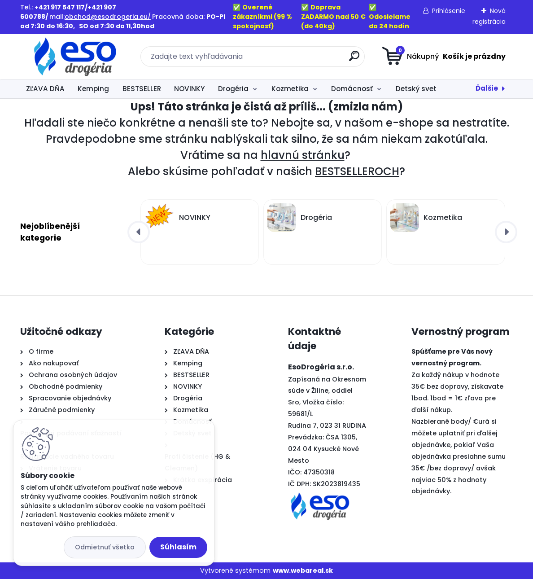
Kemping (93, 88)
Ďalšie (487, 88)
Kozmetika (290, 88)
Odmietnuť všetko (105, 547)
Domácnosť (352, 88)
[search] (354, 59)
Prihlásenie (448, 10)
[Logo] (75, 56)
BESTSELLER (141, 88)
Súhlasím (178, 547)
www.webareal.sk (303, 570)
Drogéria (233, 88)
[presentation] (138, 232)
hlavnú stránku (303, 155)
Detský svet (416, 88)
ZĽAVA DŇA (45, 88)
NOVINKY (189, 88)
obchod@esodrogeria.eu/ (108, 16)
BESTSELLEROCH (357, 171)
